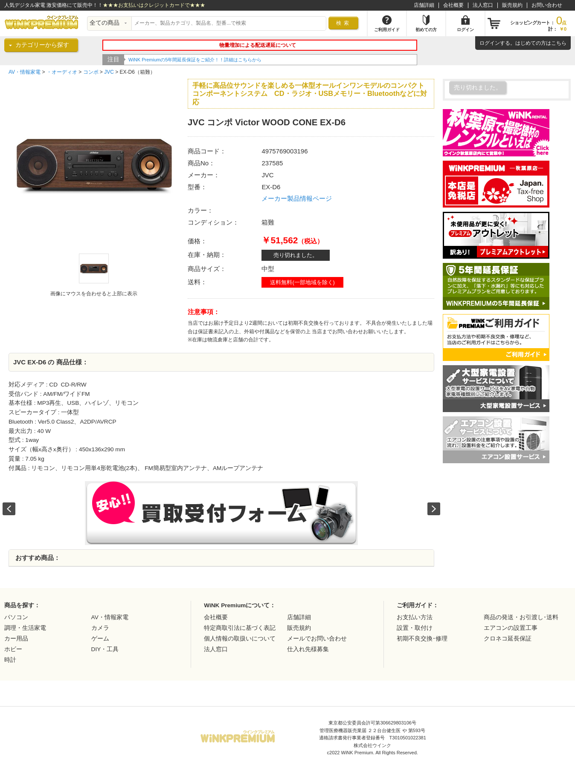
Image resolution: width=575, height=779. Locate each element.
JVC (109, 72)
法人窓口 (483, 5)
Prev (9, 508)
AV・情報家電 (25, 72)
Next (433, 508)
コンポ (91, 72)
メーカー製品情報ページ (296, 198)
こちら (558, 43)
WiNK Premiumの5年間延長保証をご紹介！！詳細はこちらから (194, 59)
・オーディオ (61, 72)
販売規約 (512, 5)
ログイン (489, 43)
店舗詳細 (424, 5)
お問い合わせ (546, 5)
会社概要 (453, 5)
